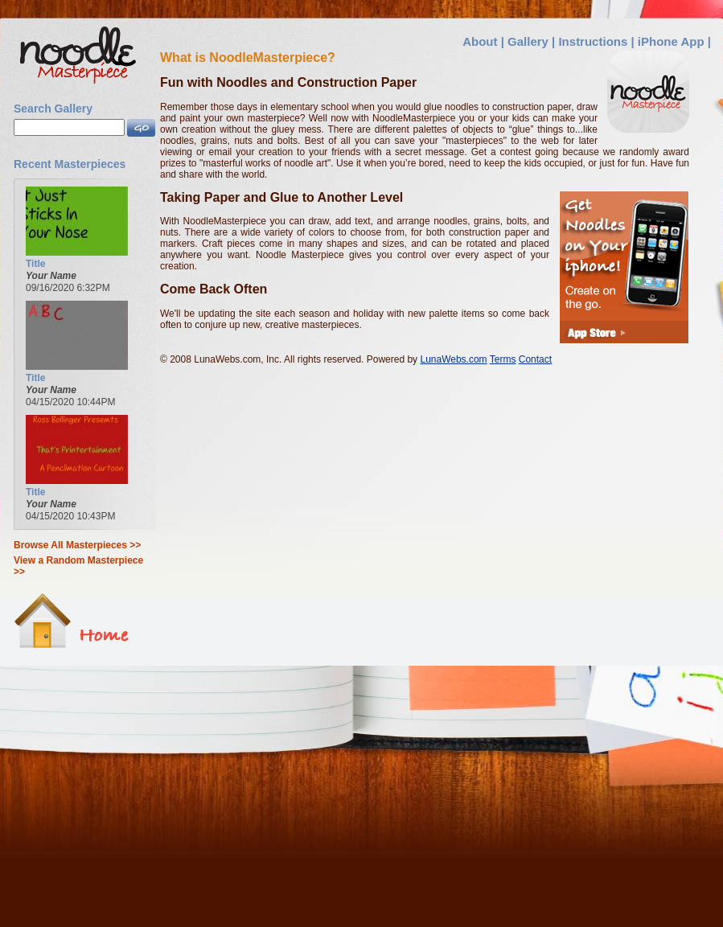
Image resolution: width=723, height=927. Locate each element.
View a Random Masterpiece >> (78, 566)
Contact (535, 359)
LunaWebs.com (453, 359)
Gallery (527, 41)
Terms (503, 359)
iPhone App (671, 41)
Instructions (592, 41)
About (479, 41)
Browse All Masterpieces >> (77, 545)
